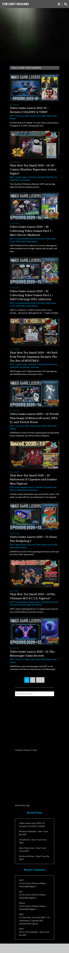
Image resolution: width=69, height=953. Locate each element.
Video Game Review (29, 241)
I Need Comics (22, 177)
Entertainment (22, 487)
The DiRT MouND (15, 4)
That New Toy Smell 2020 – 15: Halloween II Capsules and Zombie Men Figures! (34, 920)
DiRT (12, 116)
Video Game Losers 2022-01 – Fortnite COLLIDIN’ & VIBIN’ (32, 824)
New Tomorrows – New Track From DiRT (32, 849)
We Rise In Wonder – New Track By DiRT (33, 833)
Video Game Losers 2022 (35, 116)
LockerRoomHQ (22, 239)
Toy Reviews (24, 180)
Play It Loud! (21, 545)
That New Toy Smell (36, 177)
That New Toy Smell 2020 (20, 605)
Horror (31, 487)
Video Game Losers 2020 (35, 426)
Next (40, 680)
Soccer (33, 239)
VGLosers (20, 116)
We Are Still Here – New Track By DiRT (34, 857)
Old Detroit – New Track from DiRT (33, 841)
